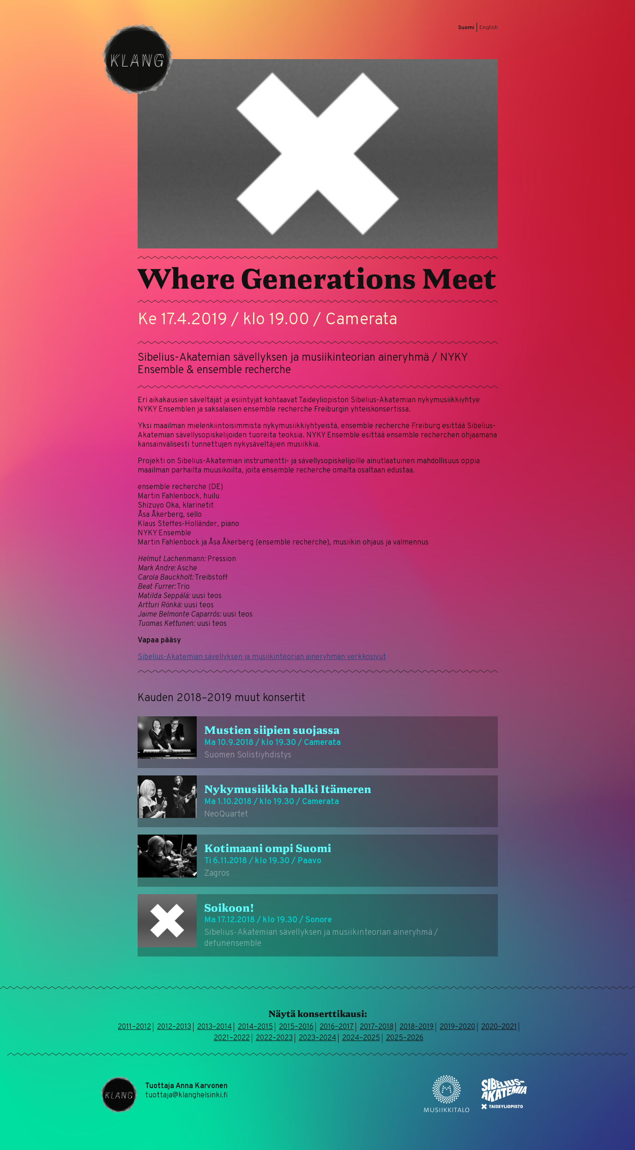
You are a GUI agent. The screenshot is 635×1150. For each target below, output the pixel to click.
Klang (138, 59)
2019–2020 (457, 1027)
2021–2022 (232, 1038)
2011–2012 (134, 1027)
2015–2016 (296, 1027)
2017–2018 (376, 1027)
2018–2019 (416, 1027)
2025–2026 (404, 1038)
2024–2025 (361, 1038)
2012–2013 (174, 1027)
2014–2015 (255, 1027)
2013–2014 (214, 1027)
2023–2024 (317, 1038)
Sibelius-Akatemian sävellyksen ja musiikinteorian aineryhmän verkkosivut (262, 657)
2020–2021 (499, 1027)
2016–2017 (337, 1027)
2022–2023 (274, 1038)
